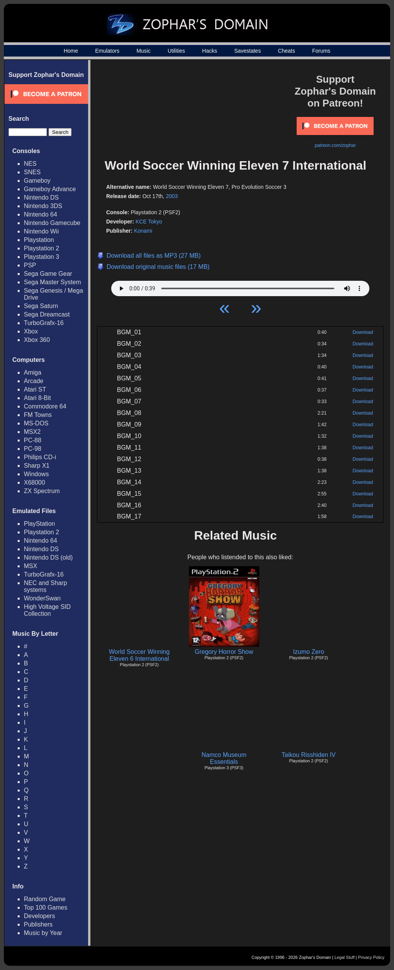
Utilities (176, 51)
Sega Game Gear (48, 273)
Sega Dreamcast (47, 314)
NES (30, 163)
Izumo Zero (308, 651)
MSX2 (32, 431)
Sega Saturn (41, 306)
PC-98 (32, 448)
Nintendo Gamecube (52, 223)
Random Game (45, 899)
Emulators (107, 51)
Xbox (31, 331)
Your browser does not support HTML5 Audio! (240, 286)
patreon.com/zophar (335, 145)
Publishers (38, 924)
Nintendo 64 (40, 214)
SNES (32, 172)
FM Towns (38, 415)
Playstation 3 (41, 256)
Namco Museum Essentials (224, 758)
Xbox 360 (37, 340)
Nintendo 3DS (43, 206)
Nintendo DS (41, 197)
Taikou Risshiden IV (309, 755)
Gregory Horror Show (224, 651)
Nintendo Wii (41, 231)
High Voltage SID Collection (47, 610)
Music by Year (43, 933)
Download (362, 332)
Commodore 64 (45, 406)
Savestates (247, 51)
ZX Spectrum (42, 491)
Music (144, 51)
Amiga (32, 372)
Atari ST (35, 389)
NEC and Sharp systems (45, 586)
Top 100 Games (45, 907)
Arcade (33, 381)
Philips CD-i (40, 457)
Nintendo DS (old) (48, 557)
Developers (39, 916)
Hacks (209, 51)
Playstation (39, 240)
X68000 (34, 482)
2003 (172, 196)
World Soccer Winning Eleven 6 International (139, 655)
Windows (36, 474)
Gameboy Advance (50, 189)
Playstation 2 (41, 248)
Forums (321, 51)
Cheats (286, 51)
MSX (30, 566)
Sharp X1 (37, 465)
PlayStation (39, 523)
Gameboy (37, 180)
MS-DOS (36, 423)
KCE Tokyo (148, 221)
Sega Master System (52, 282)
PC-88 (32, 440)
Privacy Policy (371, 957)
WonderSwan (42, 598)
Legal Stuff (344, 957)
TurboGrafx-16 (43, 323)
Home (70, 51)
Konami (143, 231)
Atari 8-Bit (37, 398)
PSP (30, 265)
